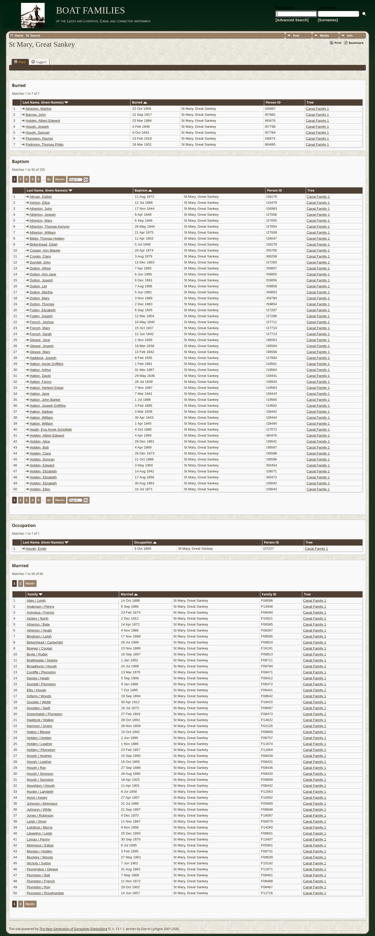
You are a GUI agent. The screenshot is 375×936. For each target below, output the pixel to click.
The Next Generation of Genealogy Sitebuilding (73, 929)
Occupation (145, 542)
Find (296, 35)
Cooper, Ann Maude (45, 250)
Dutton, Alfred (40, 268)
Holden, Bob (39, 447)
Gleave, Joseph (42, 346)
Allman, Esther (41, 197)
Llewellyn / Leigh (39, 833)
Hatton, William (41, 417)
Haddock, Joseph (43, 358)
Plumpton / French (41, 881)
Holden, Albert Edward (43, 121)
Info (350, 35)
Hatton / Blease (38, 732)
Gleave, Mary (40, 352)
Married (129, 594)
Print (338, 43)
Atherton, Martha (38, 109)
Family (35, 594)
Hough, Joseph (37, 126)
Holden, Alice (40, 441)
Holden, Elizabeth (43, 471)
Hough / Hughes (39, 756)
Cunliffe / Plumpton (41, 672)
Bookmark (356, 43)
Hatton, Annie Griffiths (46, 364)
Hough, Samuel (38, 132)
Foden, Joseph (41, 316)
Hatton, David (40, 376)
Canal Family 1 (317, 109)
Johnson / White (39, 809)
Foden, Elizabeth (43, 310)
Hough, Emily (36, 549)
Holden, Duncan (42, 459)
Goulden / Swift (38, 708)
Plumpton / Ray (38, 887)
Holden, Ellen (40, 489)
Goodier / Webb (39, 702)
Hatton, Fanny (41, 382)
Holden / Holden (39, 738)
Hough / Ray (36, 768)
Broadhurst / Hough (42, 666)
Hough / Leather (39, 762)
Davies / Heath (38, 678)
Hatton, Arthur (40, 370)
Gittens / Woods (39, 696)
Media (324, 35)
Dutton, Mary (40, 298)
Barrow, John (36, 115)
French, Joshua (42, 322)
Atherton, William (43, 232)
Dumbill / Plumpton (41, 684)
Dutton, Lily (38, 286)
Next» (60, 179)
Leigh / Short (36, 821)
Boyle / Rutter (37, 654)
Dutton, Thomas (42, 304)
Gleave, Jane (40, 340)
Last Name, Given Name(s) (45, 102)
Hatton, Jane (40, 394)
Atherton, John (41, 209)
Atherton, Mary (41, 220)
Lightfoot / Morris (39, 827)
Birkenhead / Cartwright (45, 642)
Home (19, 35)
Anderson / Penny (40, 606)
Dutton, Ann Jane (43, 274)
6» (49, 179)
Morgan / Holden (39, 851)
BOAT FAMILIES (90, 10)
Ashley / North (38, 618)
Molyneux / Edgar (40, 845)
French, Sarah (41, 334)
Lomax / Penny (38, 839)
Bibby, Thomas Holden (47, 238)
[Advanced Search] (292, 20)
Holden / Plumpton (41, 750)
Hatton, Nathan (41, 411)
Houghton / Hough (41, 786)
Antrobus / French (40, 612)
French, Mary (40, 328)
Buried (139, 102)
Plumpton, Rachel (39, 138)
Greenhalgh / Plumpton (44, 714)
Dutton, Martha (41, 292)
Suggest (38, 62)
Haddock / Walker (40, 720)
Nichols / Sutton (39, 863)
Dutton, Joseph (41, 280)
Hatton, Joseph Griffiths (48, 406)
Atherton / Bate (38, 624)
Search (35, 35)
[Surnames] (328, 20)
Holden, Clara (40, 453)
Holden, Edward (42, 465)
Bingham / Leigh (39, 636)
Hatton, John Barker (45, 400)
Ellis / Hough (36, 690)
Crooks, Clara (40, 256)
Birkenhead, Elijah (44, 244)
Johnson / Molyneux (42, 803)
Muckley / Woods (40, 857)
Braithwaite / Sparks (42, 660)
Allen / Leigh (36, 600)
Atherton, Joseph (43, 214)
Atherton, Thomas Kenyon (50, 226)
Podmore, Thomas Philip (45, 144)
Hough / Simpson (40, 774)
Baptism (143, 190)
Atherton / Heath (39, 630)
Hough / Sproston (40, 780)
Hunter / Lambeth (40, 791)
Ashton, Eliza (40, 203)
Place (20, 62)
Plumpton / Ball (38, 875)
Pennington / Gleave (42, 869)
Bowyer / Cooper (39, 648)
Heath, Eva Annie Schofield (51, 429)
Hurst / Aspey (37, 797)
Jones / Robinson (40, 815)
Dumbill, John (40, 262)
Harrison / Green (39, 726)
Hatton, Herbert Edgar (47, 388)
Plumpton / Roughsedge (45, 893)
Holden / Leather (39, 744)
